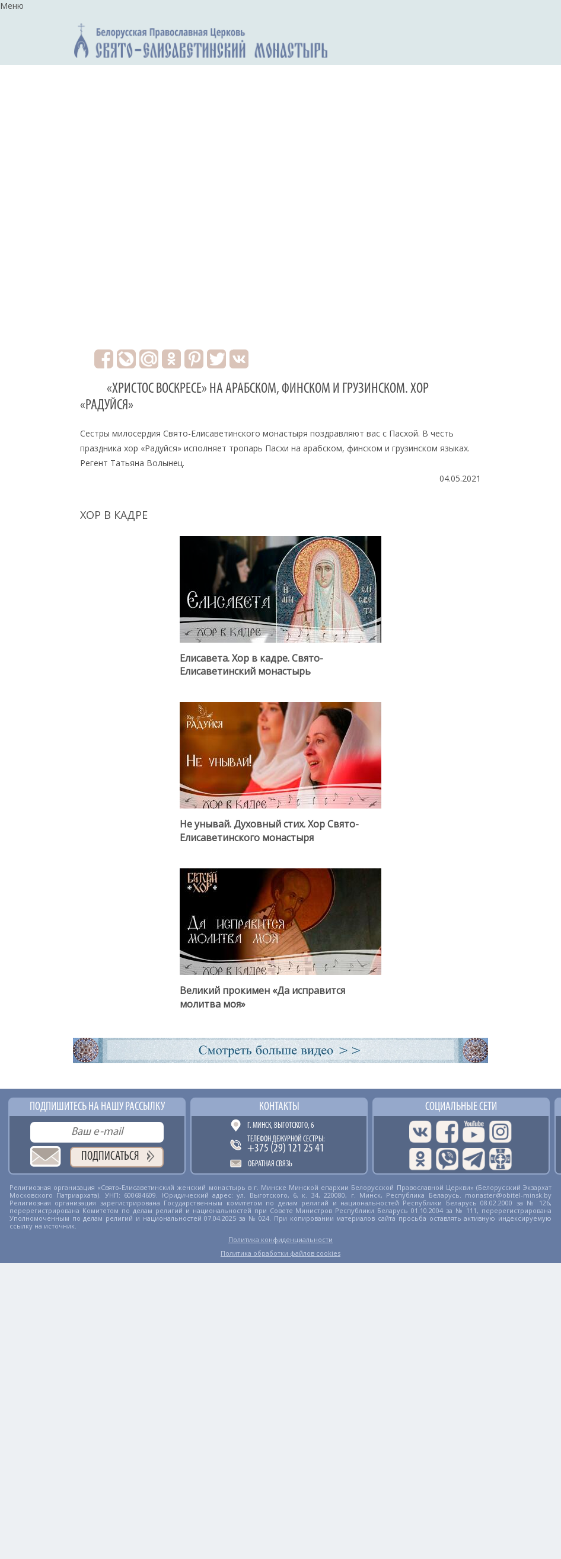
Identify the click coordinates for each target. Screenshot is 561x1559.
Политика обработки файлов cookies (280, 1253)
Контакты (279, 1107)
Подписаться (110, 1156)
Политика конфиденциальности (280, 1239)
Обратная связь (270, 1164)
